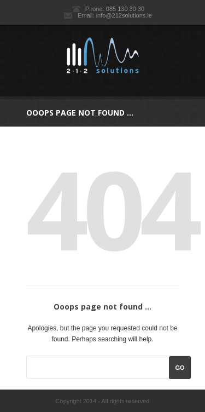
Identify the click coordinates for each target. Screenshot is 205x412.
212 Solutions (102, 55)
